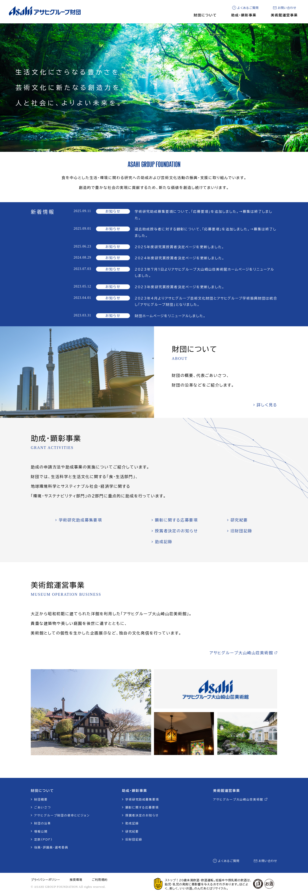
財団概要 (41, 799)
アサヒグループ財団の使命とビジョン (62, 815)
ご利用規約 (100, 879)
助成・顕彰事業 (244, 15)
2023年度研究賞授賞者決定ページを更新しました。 (180, 287)
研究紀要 (239, 520)
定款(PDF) (43, 839)
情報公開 (41, 831)
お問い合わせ (287, 7)
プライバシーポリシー (45, 879)
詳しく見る (267, 405)
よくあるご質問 (248, 7)
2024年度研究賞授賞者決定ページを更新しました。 (180, 258)
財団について (205, 15)
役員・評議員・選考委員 (51, 847)
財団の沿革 (42, 823)
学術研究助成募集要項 (80, 520)
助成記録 (163, 542)
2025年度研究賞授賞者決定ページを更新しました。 (179, 247)
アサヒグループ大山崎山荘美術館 (241, 653)
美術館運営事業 (284, 15)
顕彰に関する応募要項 (176, 520)
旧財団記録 (241, 531)
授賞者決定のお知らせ (176, 531)
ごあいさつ (42, 807)
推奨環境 (76, 879)
